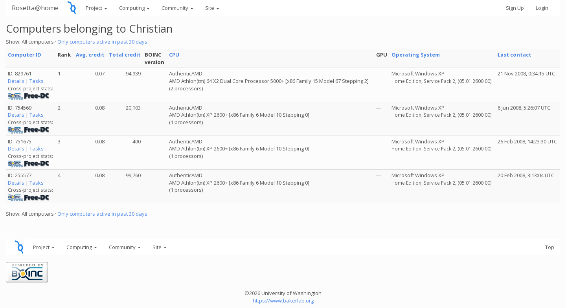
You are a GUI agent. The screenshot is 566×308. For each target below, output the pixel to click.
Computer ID (24, 54)
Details (16, 80)
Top (549, 247)
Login (542, 7)
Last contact (514, 54)
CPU (174, 54)
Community (177, 7)
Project (96, 7)
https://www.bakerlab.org (283, 300)
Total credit (125, 54)
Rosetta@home (35, 7)
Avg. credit (90, 54)
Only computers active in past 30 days (102, 41)
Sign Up (515, 7)
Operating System (415, 54)
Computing (134, 7)
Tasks (36, 80)
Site (212, 7)
